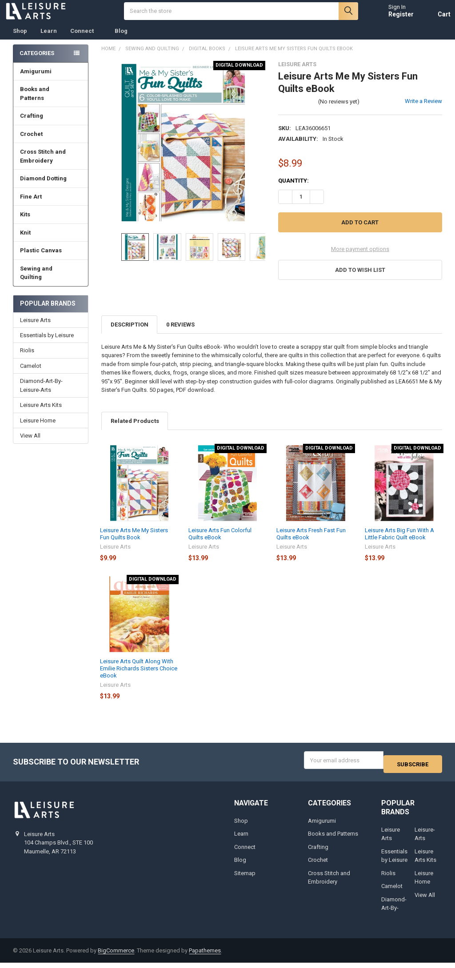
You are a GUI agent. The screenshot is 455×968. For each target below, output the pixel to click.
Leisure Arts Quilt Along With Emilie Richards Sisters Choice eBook (138, 677)
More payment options (360, 258)
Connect (85, 39)
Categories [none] (37, 62)
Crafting (50, 124)
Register (392, 18)
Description (129, 333)
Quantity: (293, 189)
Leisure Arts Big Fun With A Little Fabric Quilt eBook (399, 543)
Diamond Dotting (50, 187)
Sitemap (244, 878)
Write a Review (423, 110)
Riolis (27, 359)
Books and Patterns (51, 102)
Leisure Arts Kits (41, 413)
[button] (360, 279)
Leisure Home (38, 429)
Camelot (30, 374)
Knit (50, 241)
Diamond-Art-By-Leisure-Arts (41, 394)
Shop (20, 39)
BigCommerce (116, 955)
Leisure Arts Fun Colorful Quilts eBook (219, 543)
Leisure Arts (35, 329)
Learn (48, 39)
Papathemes (205, 955)
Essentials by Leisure (47, 344)
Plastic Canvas (50, 259)
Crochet (50, 142)
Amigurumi (36, 80)
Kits (50, 223)
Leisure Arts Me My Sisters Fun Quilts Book (134, 543)
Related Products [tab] (135, 429)
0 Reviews (180, 333)
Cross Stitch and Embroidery (51, 165)
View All (30, 444)
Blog (121, 39)
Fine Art (50, 205)
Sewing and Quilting (51, 282)
